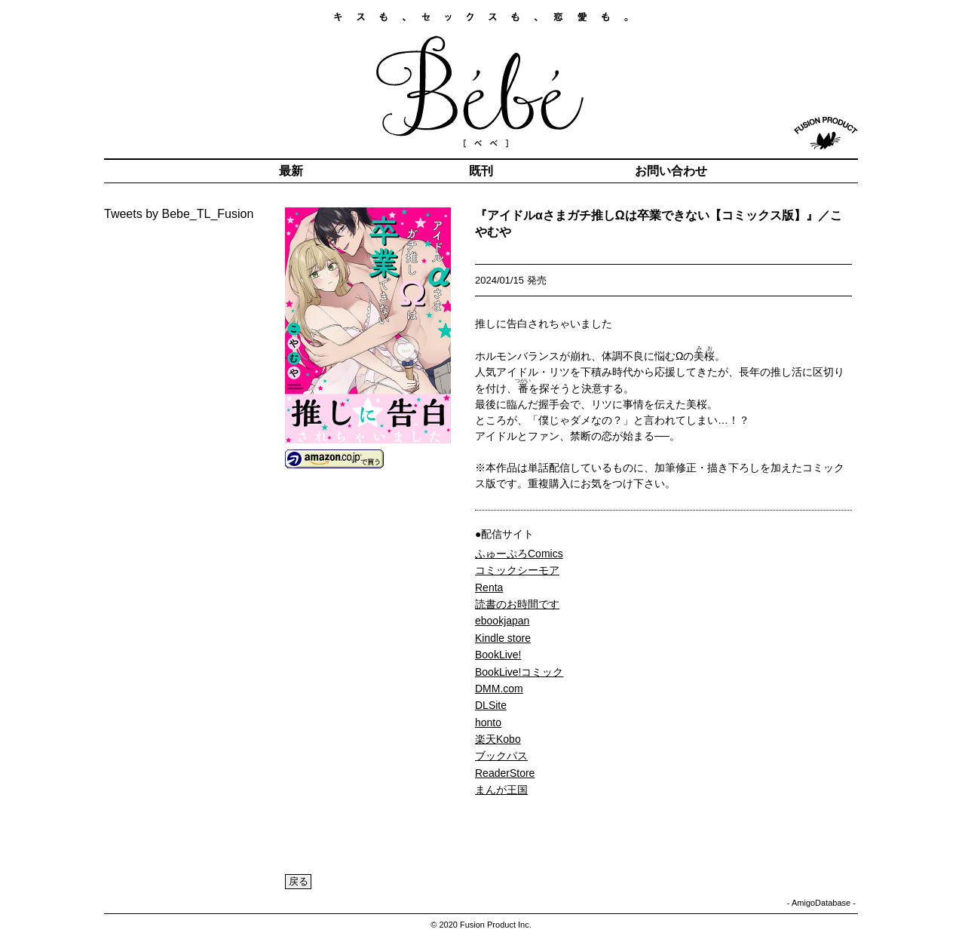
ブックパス (501, 756)
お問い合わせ (671, 170)
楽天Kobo (498, 739)
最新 (291, 170)
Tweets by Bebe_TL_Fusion (178, 213)
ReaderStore (505, 773)
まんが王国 (501, 790)
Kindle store (503, 638)
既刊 (481, 170)
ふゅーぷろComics (519, 554)
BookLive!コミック (519, 672)
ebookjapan (502, 621)
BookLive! (498, 655)
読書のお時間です (517, 604)
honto (488, 722)
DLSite (491, 705)
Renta (489, 587)
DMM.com (499, 689)
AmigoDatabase (821, 902)
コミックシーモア (517, 570)
